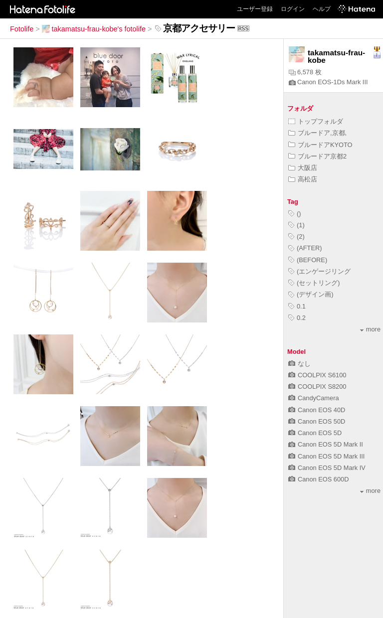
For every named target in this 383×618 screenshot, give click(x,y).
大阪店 (302, 167)
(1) (296, 225)
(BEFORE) (307, 260)
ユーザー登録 (255, 8)
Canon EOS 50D (316, 421)
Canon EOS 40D (316, 410)
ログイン (293, 8)
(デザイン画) (311, 294)
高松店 (302, 179)
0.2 (297, 317)
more (370, 329)
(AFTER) (305, 248)
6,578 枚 (305, 72)
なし (299, 363)
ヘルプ (322, 8)
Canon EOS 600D (318, 479)
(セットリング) (314, 283)
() (294, 213)
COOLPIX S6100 (317, 375)
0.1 (297, 306)
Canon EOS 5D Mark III (326, 456)
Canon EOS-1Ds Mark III (328, 82)
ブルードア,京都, (317, 133)
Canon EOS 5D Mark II (325, 444)
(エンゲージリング (319, 271)
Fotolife (21, 29)
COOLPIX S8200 (317, 386)
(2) (296, 236)
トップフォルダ (315, 121)
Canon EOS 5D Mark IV (327, 467)
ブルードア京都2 (317, 156)
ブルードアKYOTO (320, 145)
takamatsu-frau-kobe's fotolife (94, 29)
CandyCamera (313, 398)
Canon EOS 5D (315, 433)
